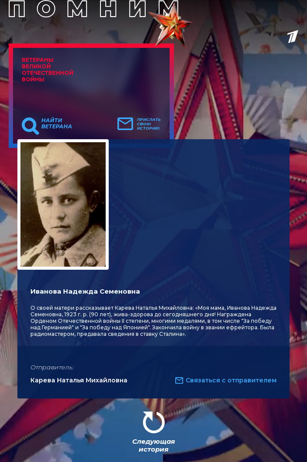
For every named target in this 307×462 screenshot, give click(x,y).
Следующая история (153, 445)
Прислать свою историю (149, 124)
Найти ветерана (56, 123)
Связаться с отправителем (231, 380)
